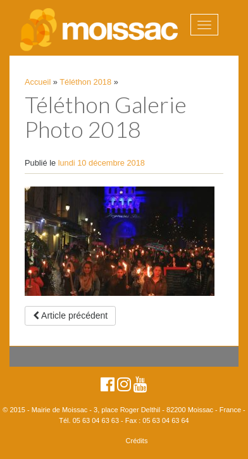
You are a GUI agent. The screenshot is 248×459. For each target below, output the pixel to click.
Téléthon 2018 (85, 82)
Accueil (38, 82)
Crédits (137, 440)
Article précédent (70, 315)
